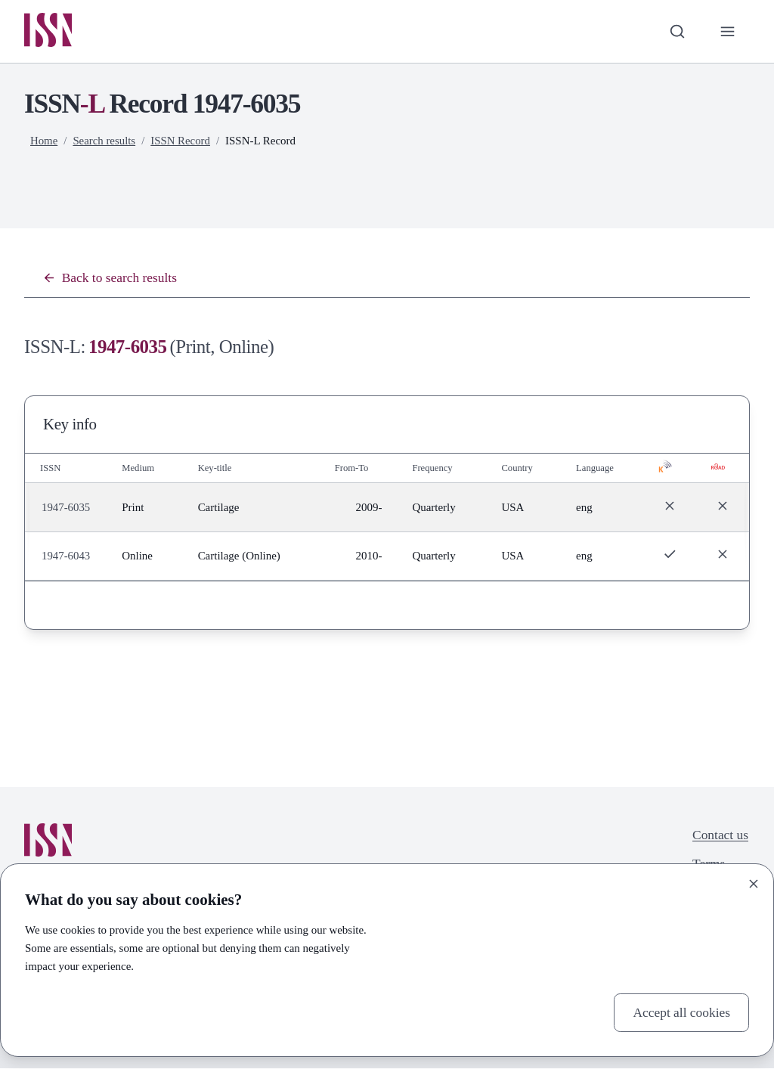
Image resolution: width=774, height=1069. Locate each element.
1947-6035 (66, 508)
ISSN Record (181, 141)
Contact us (720, 835)
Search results (104, 141)
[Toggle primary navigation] (727, 31)
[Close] (753, 883)
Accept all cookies (680, 1012)
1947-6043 (66, 556)
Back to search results (110, 278)
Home (44, 141)
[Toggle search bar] (676, 31)
